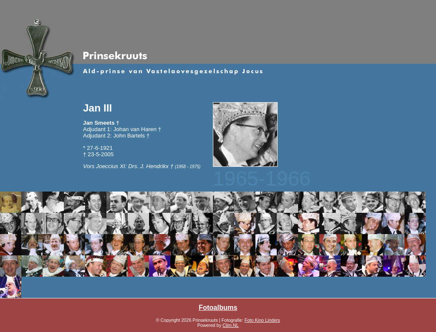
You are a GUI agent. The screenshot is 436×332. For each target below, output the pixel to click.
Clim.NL (231, 325)
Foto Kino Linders (262, 320)
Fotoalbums (218, 307)
